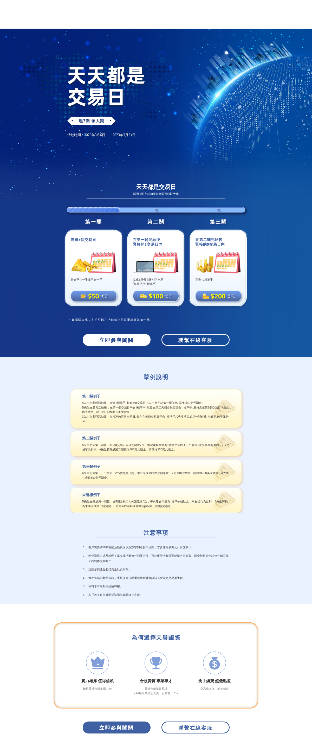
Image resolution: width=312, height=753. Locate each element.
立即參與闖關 (116, 340)
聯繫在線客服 (195, 340)
